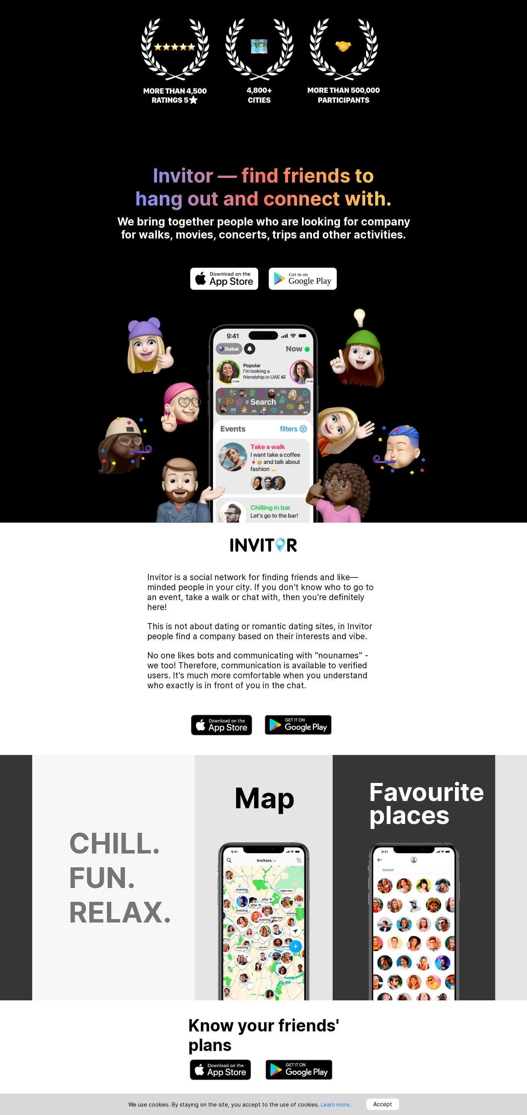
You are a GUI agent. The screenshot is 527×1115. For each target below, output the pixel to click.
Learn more (335, 1104)
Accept (382, 1104)
